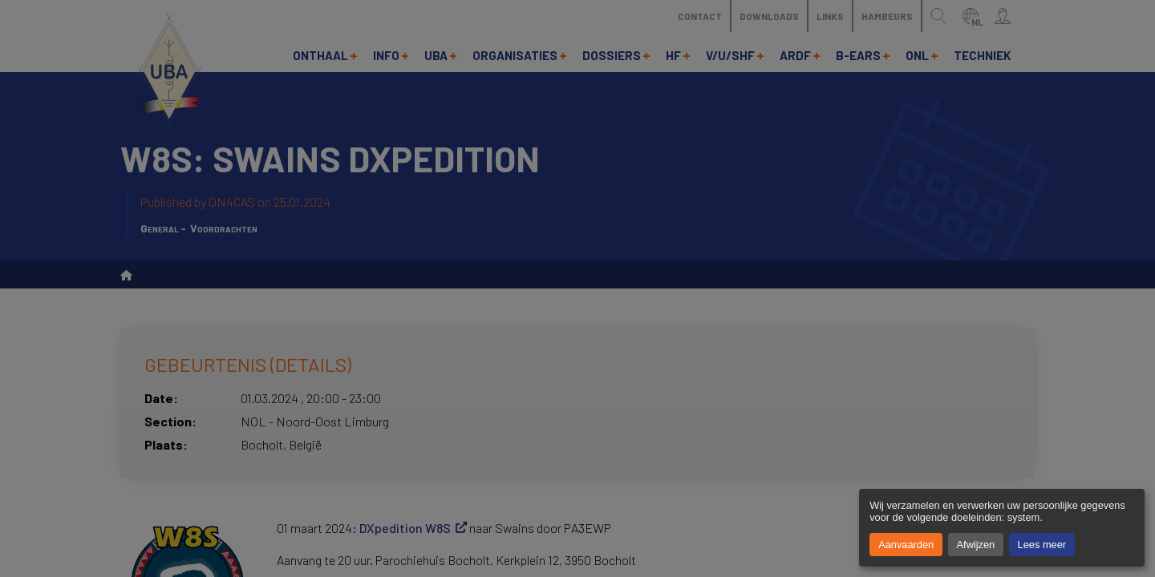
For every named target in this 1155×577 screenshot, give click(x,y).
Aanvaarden (906, 545)
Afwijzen (976, 545)
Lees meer (1042, 545)
